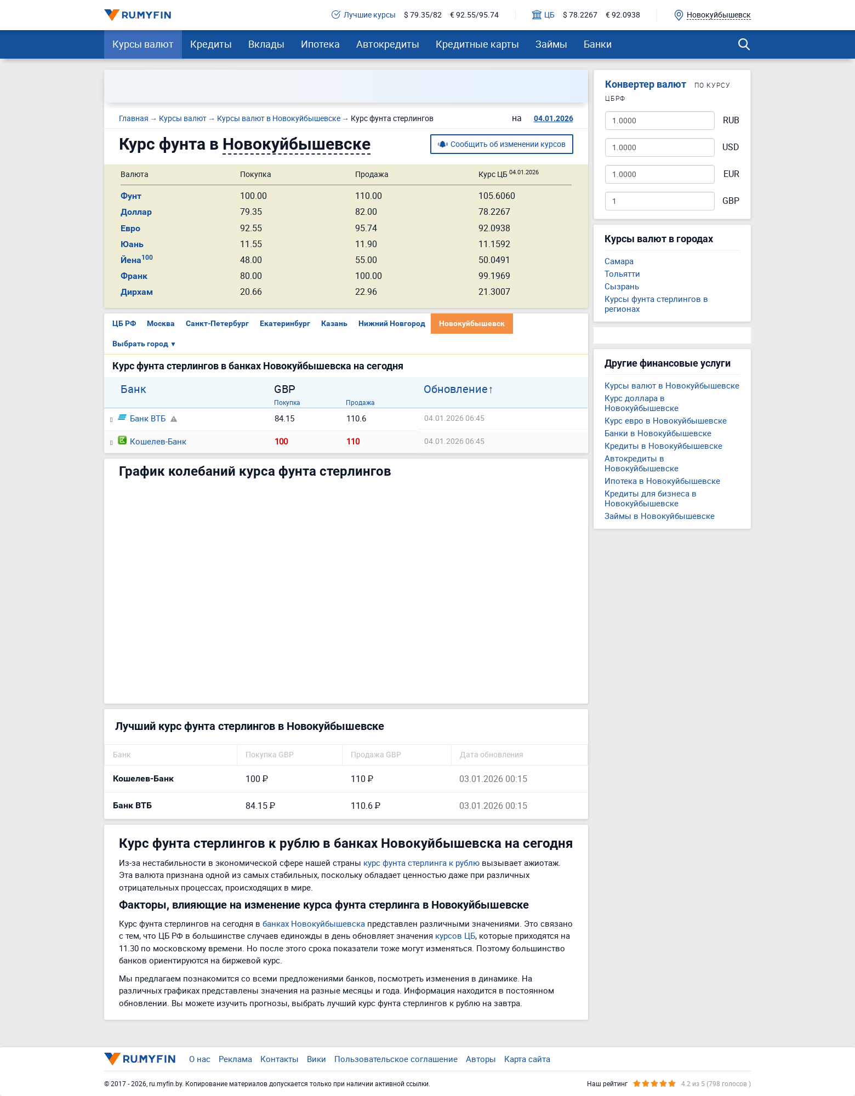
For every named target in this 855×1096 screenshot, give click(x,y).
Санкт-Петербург (217, 323)
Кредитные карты (477, 43)
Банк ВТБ (142, 418)
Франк (134, 276)
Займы (551, 43)
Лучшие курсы (364, 15)
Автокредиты (387, 43)
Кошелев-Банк (152, 441)
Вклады (266, 43)
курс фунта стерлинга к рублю (421, 862)
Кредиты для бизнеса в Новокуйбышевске (651, 498)
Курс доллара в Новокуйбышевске (642, 403)
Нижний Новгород (391, 323)
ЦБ (543, 15)
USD (730, 147)
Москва (161, 323)
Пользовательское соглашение (396, 1059)
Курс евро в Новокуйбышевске (666, 420)
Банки (598, 43)
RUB (731, 120)
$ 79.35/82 (423, 15)
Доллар (136, 212)
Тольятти (622, 273)
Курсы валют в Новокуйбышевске (672, 385)
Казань (334, 323)
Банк (133, 389)
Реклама (235, 1059)
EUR (731, 174)
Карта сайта (527, 1059)
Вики (316, 1059)
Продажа (360, 402)
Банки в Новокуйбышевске (658, 433)
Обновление (456, 389)
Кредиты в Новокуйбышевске (663, 445)
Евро (130, 228)
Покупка (287, 402)
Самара (619, 261)
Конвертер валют (645, 84)
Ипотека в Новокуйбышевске (662, 481)
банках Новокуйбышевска (314, 923)
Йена (137, 260)
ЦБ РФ (124, 323)
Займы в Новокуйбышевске (660, 516)
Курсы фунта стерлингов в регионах (656, 303)
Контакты (279, 1059)
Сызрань (622, 286)
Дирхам (137, 292)
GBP (730, 201)
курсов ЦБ (455, 935)
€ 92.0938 (623, 15)
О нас (199, 1059)
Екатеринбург (285, 323)
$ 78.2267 (580, 15)
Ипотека (320, 43)
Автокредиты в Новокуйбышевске (642, 463)
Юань (132, 244)
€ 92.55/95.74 (474, 15)
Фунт (131, 196)
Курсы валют (143, 43)
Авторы (481, 1059)
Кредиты (211, 43)
